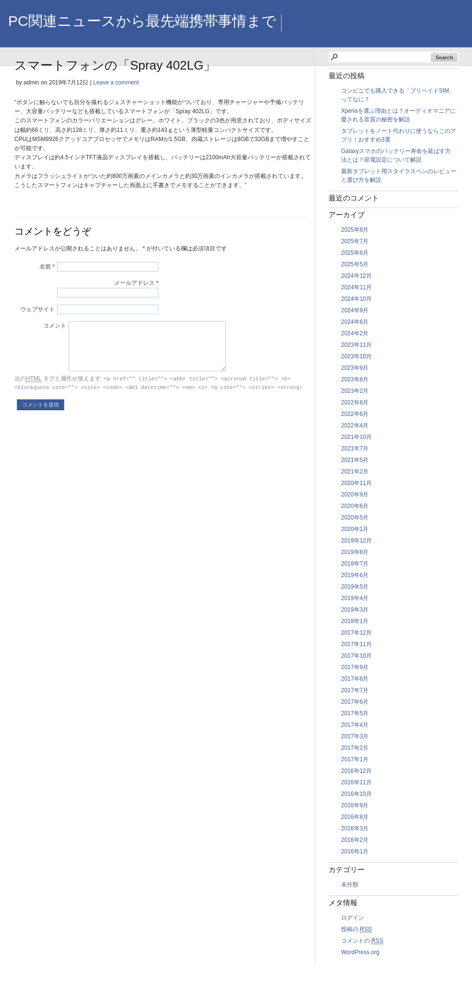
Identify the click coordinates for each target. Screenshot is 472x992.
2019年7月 (354, 563)
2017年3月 (354, 736)
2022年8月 (354, 402)
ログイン (352, 917)
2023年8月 (354, 379)
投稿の (356, 929)
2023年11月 (356, 345)
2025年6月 (354, 252)
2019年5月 (354, 586)
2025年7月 (354, 241)
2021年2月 (354, 471)
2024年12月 (356, 275)
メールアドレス (134, 283)
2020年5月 (354, 517)
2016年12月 (356, 771)
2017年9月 (354, 667)
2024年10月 (356, 298)
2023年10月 (356, 356)
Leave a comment (116, 82)
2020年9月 (354, 494)
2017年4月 (354, 724)
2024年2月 (354, 333)
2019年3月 (354, 609)
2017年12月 (356, 632)
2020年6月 (354, 506)
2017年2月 (354, 747)
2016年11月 (356, 782)
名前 (45, 266)
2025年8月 (354, 229)
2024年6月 (354, 322)
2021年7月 (354, 448)
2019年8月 (354, 552)
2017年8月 (354, 678)
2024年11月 (356, 287)
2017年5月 (354, 713)
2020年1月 (354, 529)
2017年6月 (354, 701)
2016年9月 (354, 805)
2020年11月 (356, 483)
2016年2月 (354, 840)
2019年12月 (356, 540)
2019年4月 (354, 598)
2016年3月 (354, 828)
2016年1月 (354, 851)
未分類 (349, 884)
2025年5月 (354, 264)
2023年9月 (354, 368)
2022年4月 (354, 425)
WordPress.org (360, 952)
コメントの (362, 941)
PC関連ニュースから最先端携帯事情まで (142, 21)
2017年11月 (356, 644)
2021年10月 (356, 437)
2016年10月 (356, 794)
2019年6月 (354, 575)
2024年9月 (354, 310)
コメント (54, 325)
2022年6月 (354, 414)
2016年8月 (354, 817)
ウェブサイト (37, 309)
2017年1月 (354, 759)
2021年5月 (354, 460)
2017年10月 (356, 655)
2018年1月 (354, 621)
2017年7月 (354, 690)
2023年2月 (354, 391)
